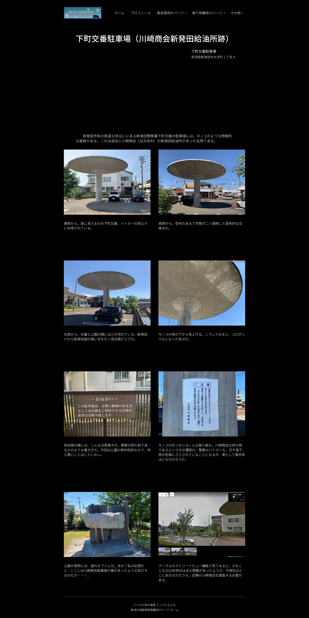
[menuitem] (159, 13)
